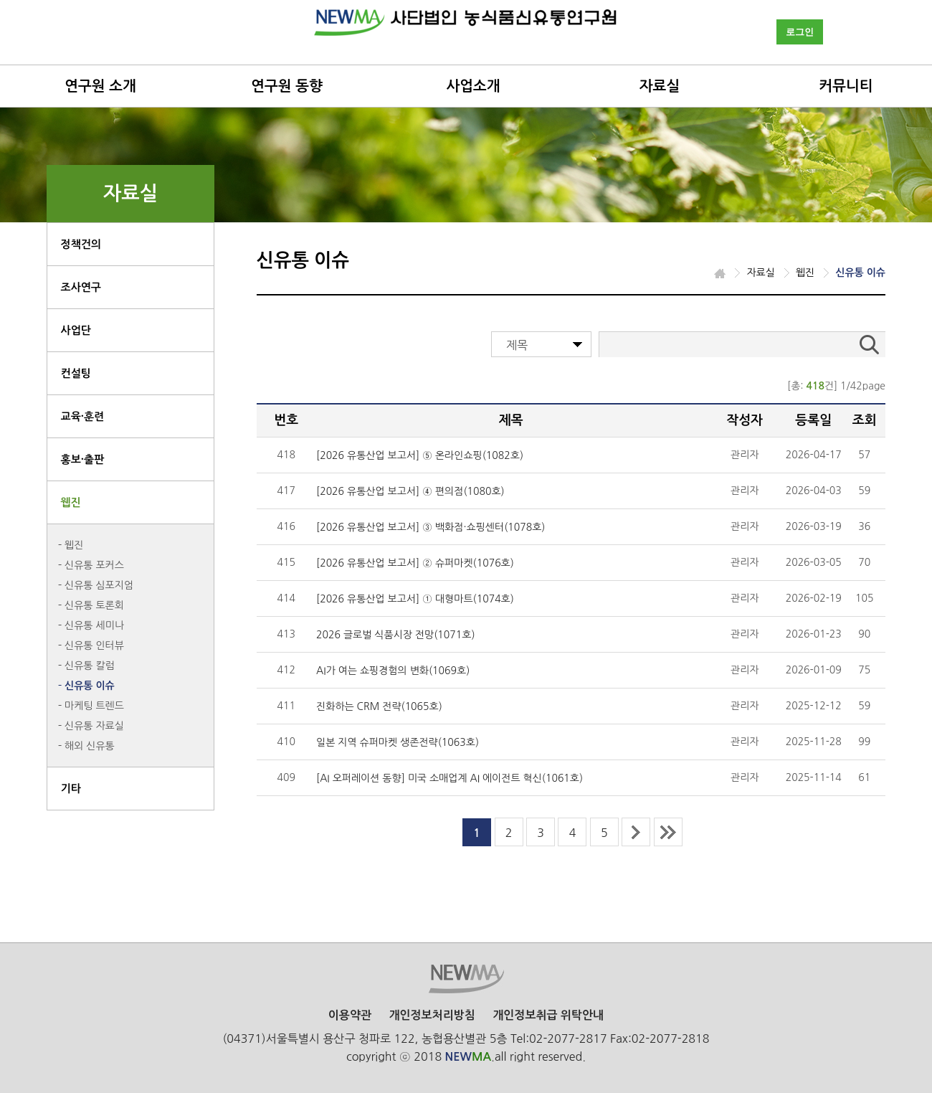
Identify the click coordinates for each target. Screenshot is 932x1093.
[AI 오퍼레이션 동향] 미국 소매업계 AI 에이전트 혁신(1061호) (449, 778)
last (668, 832)
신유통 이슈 (90, 686)
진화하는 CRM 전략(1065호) (379, 706)
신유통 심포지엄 (99, 585)
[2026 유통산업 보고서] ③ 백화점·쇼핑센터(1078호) (430, 527)
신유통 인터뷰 (94, 645)
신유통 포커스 (94, 565)
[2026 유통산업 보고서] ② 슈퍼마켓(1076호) (415, 563)
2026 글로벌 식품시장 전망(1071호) (395, 635)
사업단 (76, 330)
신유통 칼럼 (90, 666)
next (636, 832)
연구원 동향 (287, 86)
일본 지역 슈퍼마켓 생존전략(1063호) (397, 742)
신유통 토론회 (94, 605)
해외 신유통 (90, 746)
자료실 (659, 86)
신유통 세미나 (94, 625)
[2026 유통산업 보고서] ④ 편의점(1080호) (410, 491)
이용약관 (349, 1015)
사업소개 (473, 86)
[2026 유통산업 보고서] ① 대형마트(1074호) (415, 599)
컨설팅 (76, 373)
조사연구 (81, 287)
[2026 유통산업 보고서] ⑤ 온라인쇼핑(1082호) (419, 455)
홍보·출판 (83, 459)
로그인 (800, 32)
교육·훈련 (83, 416)
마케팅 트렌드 (94, 706)
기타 (71, 788)
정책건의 (81, 244)
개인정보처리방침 (432, 1015)
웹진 (71, 502)
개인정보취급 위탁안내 (548, 1015)
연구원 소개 (100, 86)
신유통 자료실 (94, 726)
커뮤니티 (845, 86)
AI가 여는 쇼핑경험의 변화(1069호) (393, 671)
